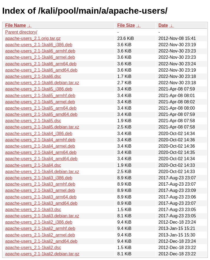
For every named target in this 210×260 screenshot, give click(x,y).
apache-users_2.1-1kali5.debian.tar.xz (42, 127)
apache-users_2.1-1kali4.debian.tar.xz (42, 171)
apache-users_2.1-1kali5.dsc (33, 120)
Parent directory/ (21, 32)
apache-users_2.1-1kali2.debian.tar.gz (42, 254)
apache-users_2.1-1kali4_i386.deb (38, 133)
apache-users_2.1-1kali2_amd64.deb (41, 241)
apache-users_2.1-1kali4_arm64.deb (41, 152)
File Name (15, 25)
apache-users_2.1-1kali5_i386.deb (38, 89)
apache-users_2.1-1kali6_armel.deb (40, 57)
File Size (126, 25)
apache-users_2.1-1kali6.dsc (33, 76)
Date (163, 25)
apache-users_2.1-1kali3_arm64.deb (41, 197)
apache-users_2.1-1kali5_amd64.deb (41, 114)
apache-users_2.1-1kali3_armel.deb (40, 190)
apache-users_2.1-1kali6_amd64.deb (41, 70)
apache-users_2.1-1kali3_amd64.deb (41, 203)
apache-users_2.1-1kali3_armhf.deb (40, 184)
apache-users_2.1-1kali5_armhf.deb (40, 95)
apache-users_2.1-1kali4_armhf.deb (40, 140)
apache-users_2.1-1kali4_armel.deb (40, 146)
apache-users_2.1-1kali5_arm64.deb (41, 108)
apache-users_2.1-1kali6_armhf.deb (40, 51)
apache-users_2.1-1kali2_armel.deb (40, 235)
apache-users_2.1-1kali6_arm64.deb (41, 64)
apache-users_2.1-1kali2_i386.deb (38, 222)
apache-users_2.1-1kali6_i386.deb (38, 44)
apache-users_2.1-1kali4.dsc (33, 165)
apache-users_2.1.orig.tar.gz (33, 38)
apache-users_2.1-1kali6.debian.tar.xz (42, 82)
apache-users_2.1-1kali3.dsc (33, 209)
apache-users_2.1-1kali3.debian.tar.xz (42, 216)
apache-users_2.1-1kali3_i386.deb (38, 178)
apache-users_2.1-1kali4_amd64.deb (41, 158)
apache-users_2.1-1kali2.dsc (33, 247)
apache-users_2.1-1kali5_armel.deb (40, 102)
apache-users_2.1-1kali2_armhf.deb (40, 228)
